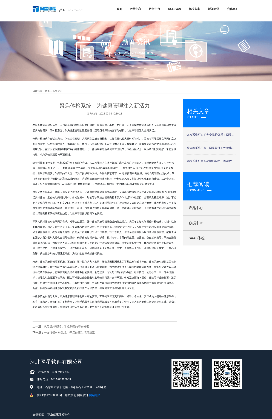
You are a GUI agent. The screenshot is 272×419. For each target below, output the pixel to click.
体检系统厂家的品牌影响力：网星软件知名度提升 (211, 161)
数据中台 (154, 9)
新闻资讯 (213, 9)
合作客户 (232, 9)
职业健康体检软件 (58, 414)
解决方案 (194, 9)
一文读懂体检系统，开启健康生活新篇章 (69, 332)
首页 (119, 9)
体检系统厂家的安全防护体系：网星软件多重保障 (211, 134)
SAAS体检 (174, 9)
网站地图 (95, 395)
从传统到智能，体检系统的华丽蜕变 (66, 326)
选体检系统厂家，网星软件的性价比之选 (211, 148)
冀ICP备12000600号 (49, 395)
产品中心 (135, 9)
